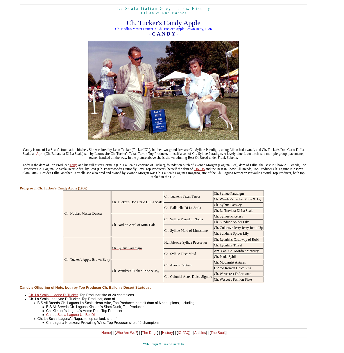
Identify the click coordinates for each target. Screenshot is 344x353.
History (167, 333)
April (40, 153)
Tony (73, 165)
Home (106, 333)
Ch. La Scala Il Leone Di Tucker (53, 295)
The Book (218, 333)
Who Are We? (126, 333)
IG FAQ (183, 333)
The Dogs (149, 333)
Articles (200, 333)
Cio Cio (199, 169)
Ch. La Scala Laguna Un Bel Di (70, 315)
